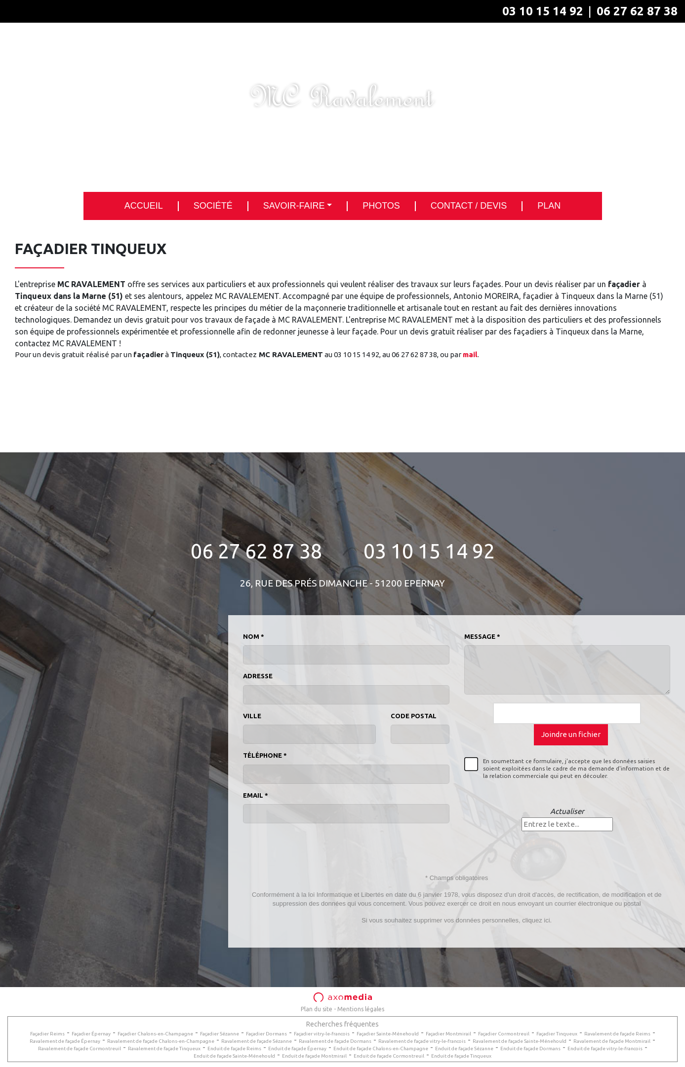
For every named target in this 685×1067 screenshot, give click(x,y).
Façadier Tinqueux (556, 1033)
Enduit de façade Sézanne (464, 1048)
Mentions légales (360, 1009)
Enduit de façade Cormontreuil (389, 1056)
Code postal (414, 715)
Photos (381, 206)
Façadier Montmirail (448, 1033)
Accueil (143, 206)
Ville (252, 715)
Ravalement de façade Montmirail (611, 1041)
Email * (255, 795)
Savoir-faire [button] (294, 206)
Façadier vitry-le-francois (322, 1033)
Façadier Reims (47, 1033)
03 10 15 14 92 (542, 11)
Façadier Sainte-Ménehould (388, 1033)
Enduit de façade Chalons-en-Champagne (380, 1048)
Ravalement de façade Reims (617, 1033)
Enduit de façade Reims (234, 1048)
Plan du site (316, 1009)
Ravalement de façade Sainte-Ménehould (519, 1041)
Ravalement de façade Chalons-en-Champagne (160, 1041)
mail (470, 354)
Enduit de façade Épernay (297, 1048)
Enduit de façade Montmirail (314, 1056)
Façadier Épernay (91, 1033)
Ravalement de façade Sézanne (256, 1041)
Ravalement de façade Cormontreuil (79, 1048)
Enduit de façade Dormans (530, 1048)
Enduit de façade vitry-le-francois (605, 1048)
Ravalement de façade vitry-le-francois (422, 1041)
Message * (482, 636)
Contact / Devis (469, 206)
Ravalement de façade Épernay (65, 1041)
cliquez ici (536, 920)
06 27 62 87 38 (637, 11)
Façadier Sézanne (219, 1033)
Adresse (258, 675)
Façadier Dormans (266, 1033)
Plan (549, 206)
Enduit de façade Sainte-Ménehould (234, 1056)
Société (213, 206)
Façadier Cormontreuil (503, 1033)
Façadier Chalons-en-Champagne (155, 1033)
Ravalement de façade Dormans (335, 1041)
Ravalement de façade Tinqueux (164, 1048)
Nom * (253, 636)
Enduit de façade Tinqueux (461, 1056)
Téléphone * (265, 755)
